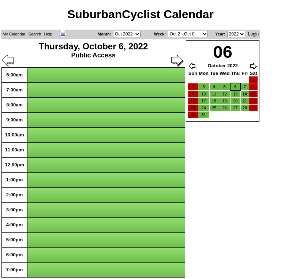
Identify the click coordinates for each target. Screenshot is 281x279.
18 (214, 101)
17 (204, 101)
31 (204, 115)
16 (193, 101)
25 (214, 108)
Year (219, 34)
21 (245, 101)
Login (253, 34)
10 (204, 94)
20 (235, 101)
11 (214, 94)
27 (235, 108)
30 (193, 115)
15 (253, 94)
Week (159, 34)
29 (253, 108)
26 (224, 108)
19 (224, 101)
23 (193, 108)
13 (235, 94)
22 (253, 101)
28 (245, 108)
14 (245, 94)
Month (104, 34)
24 (204, 108)
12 (224, 94)
